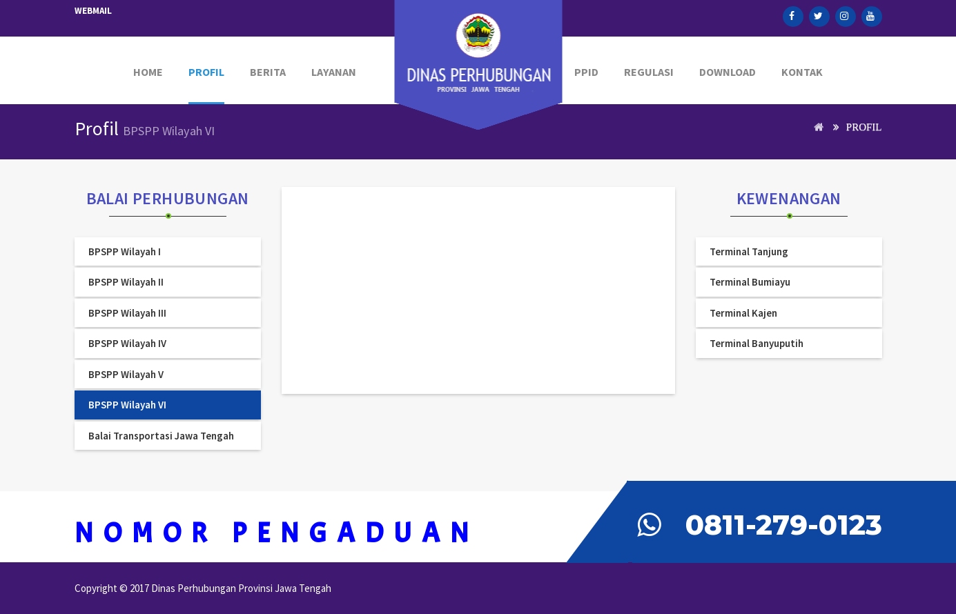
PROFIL (206, 72)
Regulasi (649, 72)
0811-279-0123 (783, 525)
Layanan (333, 72)
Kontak (802, 72)
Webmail (93, 11)
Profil (864, 126)
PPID (586, 72)
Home (148, 72)
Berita (268, 72)
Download (727, 72)
